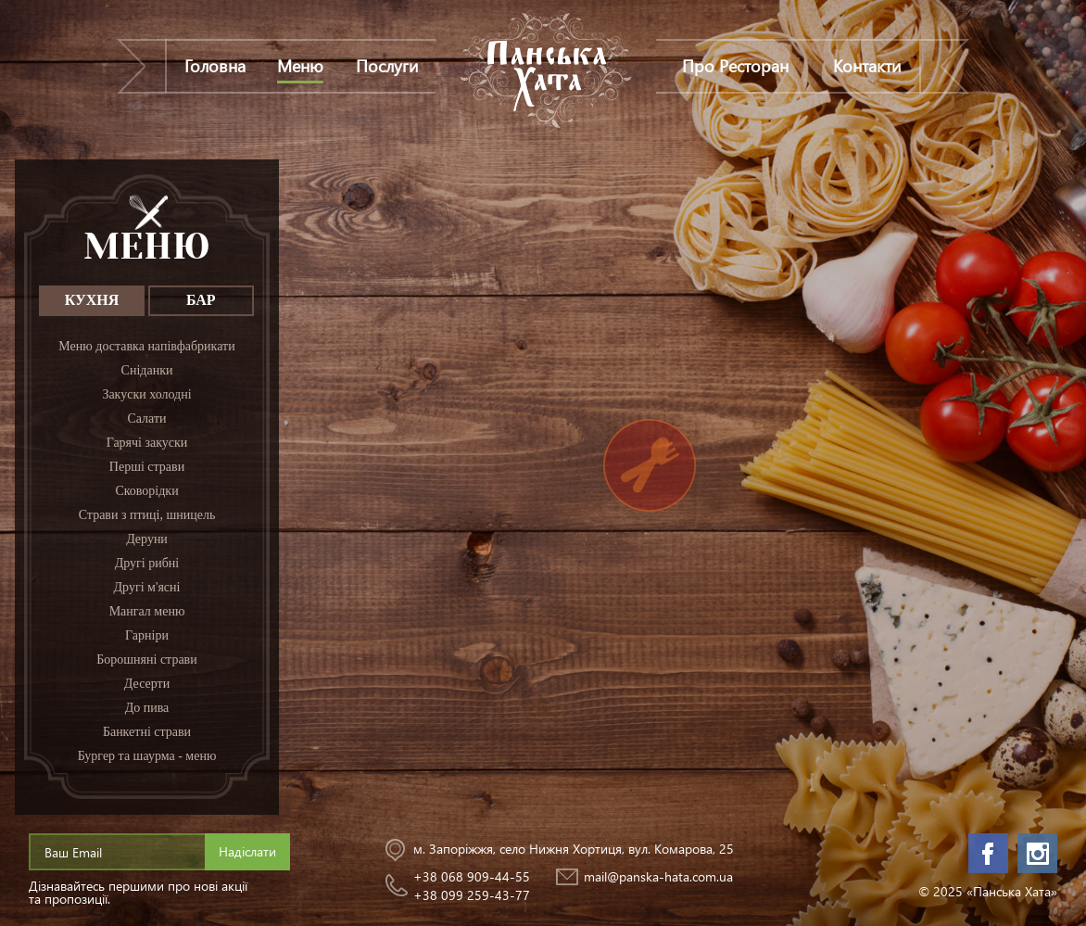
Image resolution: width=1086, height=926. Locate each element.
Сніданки (147, 370)
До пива (147, 708)
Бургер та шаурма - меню (147, 756)
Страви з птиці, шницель (147, 515)
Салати (146, 418)
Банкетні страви (147, 732)
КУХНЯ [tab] (92, 300)
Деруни (147, 539)
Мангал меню (147, 611)
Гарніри (147, 635)
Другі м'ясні (147, 587)
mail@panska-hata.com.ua (658, 876)
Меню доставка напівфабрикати (146, 346)
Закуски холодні (146, 394)
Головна (215, 65)
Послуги (387, 65)
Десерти (147, 684)
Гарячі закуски (147, 443)
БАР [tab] (201, 300)
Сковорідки (146, 491)
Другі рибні (147, 563)
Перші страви (146, 467)
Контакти (867, 65)
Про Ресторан (735, 65)
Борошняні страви (146, 659)
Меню (300, 65)
